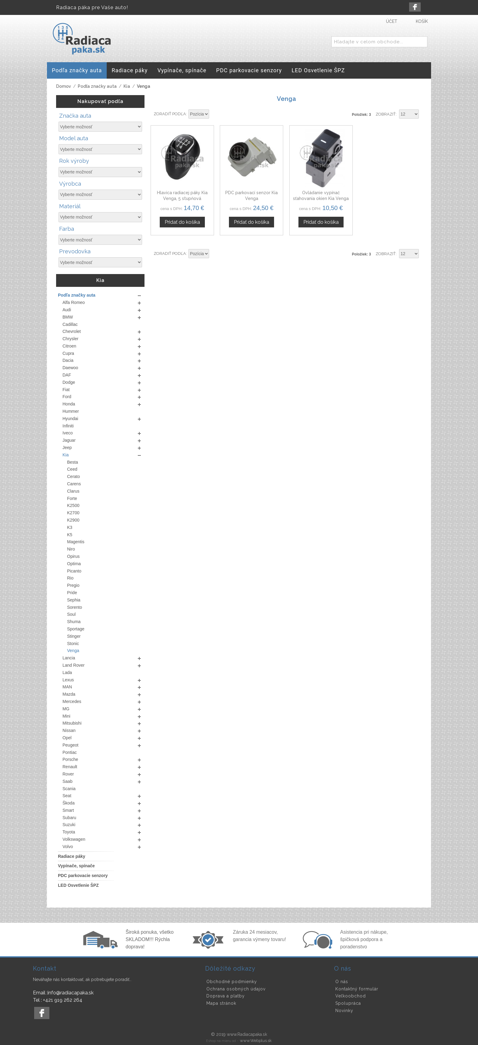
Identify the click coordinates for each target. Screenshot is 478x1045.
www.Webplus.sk (256, 1040)
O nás (341, 981)
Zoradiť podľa (170, 114)
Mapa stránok (221, 1003)
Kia (126, 86)
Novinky (344, 1010)
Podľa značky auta (97, 86)
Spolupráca (348, 1003)
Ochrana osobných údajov (236, 988)
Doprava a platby (225, 995)
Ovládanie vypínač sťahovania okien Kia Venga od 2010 (321, 198)
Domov (63, 86)
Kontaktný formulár (356, 988)
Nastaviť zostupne (214, 114)
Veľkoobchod (350, 995)
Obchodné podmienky (231, 981)
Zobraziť (386, 114)
